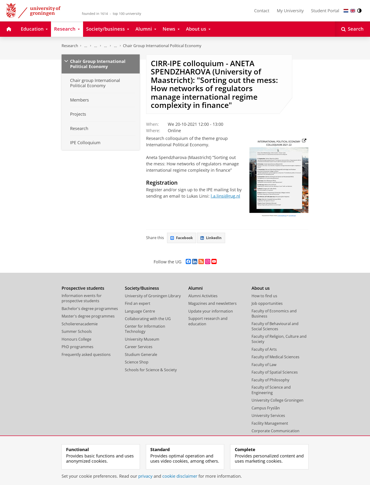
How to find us (264, 296)
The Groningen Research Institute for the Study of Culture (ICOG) (85, 46)
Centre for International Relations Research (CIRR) (115, 46)
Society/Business (142, 288)
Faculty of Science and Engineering (271, 390)
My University (290, 10)
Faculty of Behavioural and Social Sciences (275, 326)
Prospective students (83, 288)
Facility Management (270, 423)
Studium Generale (141, 354)
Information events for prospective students (82, 298)
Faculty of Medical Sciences (275, 357)
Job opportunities (267, 303)
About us (261, 288)
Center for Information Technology (145, 329)
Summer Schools (77, 331)
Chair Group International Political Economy (162, 45)
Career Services (138, 347)
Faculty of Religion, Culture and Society (279, 339)
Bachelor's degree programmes (90, 308)
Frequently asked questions (86, 354)
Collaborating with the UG (148, 319)
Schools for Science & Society (151, 370)
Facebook (182, 237)
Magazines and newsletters (212, 303)
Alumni (195, 288)
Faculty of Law (264, 364)
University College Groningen (277, 400)
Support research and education (207, 321)
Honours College (76, 339)
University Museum (142, 339)
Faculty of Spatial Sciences (275, 372)
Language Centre (140, 311)
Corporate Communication (275, 431)
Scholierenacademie (80, 324)
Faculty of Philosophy (270, 380)
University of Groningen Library (153, 296)
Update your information (210, 311)
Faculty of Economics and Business (274, 314)
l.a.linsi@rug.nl (225, 196)
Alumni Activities (203, 296)
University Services (268, 415)
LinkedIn (213, 237)
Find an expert (137, 303)
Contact (261, 10)
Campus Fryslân (266, 408)
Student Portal (325, 10)
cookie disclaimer (179, 476)
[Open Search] (352, 29)
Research (70, 45)
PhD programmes (77, 347)
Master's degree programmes (88, 316)
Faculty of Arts (264, 349)
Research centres (105, 46)
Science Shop (136, 362)
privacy (145, 476)
